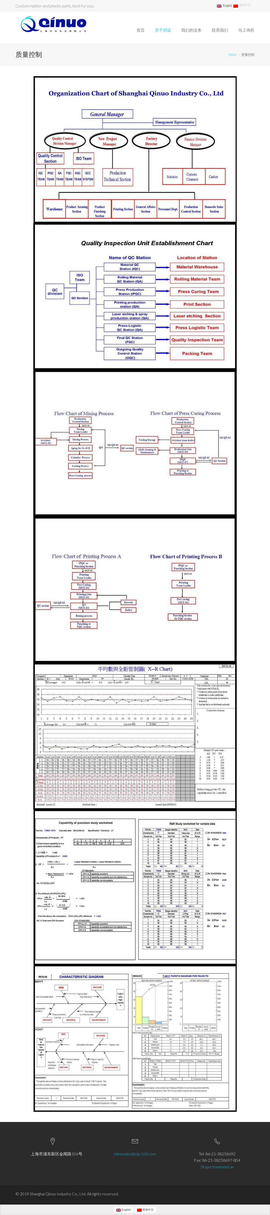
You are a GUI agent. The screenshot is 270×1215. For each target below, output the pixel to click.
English (224, 5)
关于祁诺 (163, 30)
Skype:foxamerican (217, 1166)
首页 (141, 30)
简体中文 (242, 5)
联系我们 (220, 30)
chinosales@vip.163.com (135, 1153)
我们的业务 (191, 30)
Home (233, 55)
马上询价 (246, 30)
